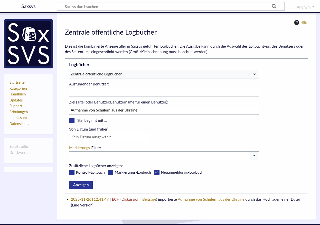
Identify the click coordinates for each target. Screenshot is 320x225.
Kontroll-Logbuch (90, 172)
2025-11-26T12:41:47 (90, 199)
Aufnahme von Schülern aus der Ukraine (211, 199)
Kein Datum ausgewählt (91, 137)
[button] (254, 155)
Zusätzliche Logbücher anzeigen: (95, 165)
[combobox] (164, 74)
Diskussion (131, 199)
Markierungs (79, 147)
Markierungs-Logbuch (133, 172)
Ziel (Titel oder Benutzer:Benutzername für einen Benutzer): (118, 102)
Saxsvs (28, 6)
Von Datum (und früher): (89, 129)
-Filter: (85, 147)
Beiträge (149, 199)
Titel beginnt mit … (91, 120)
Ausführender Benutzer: (89, 84)
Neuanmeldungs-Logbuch (182, 172)
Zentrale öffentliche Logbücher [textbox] (96, 74)
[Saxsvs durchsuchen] (170, 6)
